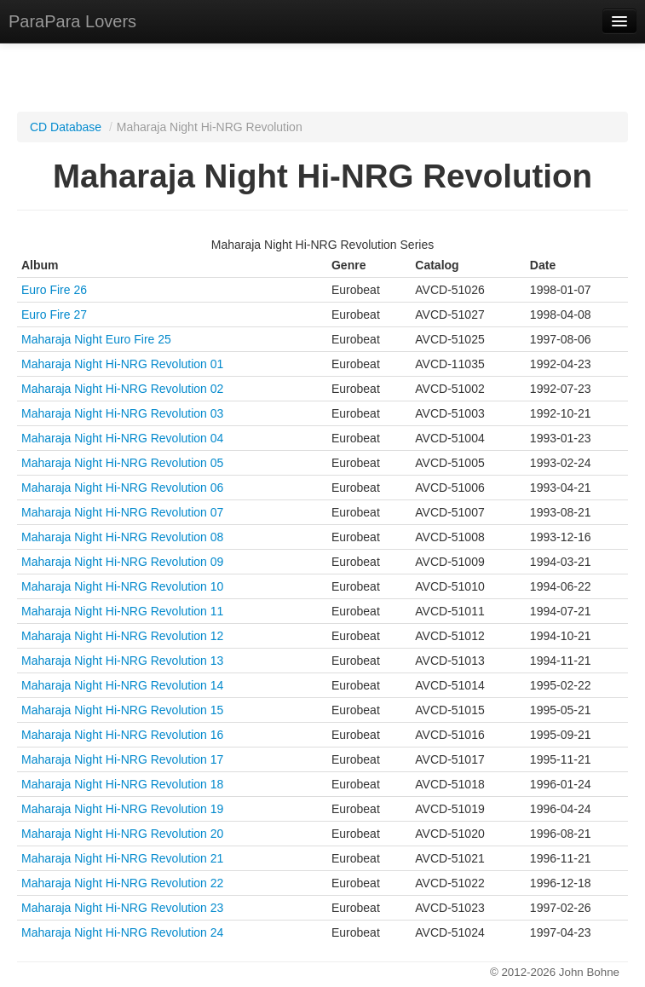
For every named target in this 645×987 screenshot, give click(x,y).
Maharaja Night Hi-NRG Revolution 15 (122, 710)
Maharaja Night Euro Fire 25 (96, 339)
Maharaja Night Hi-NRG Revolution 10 (122, 586)
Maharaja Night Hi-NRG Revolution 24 (122, 932)
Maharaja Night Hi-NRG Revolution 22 (122, 883)
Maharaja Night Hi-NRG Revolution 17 (122, 759)
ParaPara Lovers (72, 21)
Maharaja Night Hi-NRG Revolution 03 (122, 413)
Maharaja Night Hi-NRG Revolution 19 (122, 809)
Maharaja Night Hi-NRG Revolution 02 (122, 388)
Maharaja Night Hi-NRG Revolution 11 (122, 611)
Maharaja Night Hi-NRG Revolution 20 (122, 833)
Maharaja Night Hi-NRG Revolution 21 (122, 858)
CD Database (65, 127)
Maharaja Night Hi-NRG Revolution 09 (122, 562)
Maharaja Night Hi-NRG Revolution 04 (122, 438)
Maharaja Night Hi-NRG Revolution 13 (122, 660)
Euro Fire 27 (54, 314)
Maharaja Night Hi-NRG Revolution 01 (122, 364)
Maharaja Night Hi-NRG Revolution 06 (122, 487)
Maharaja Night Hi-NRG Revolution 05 (122, 463)
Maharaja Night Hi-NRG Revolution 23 (122, 908)
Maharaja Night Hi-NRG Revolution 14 (122, 685)
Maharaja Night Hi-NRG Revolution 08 (122, 537)
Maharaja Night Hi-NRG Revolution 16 (122, 735)
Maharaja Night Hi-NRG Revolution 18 (122, 784)
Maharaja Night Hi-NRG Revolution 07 (122, 512)
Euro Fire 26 (54, 290)
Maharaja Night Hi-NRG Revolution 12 (122, 636)
